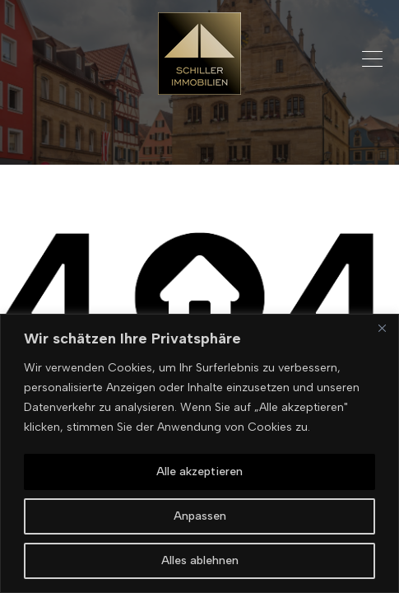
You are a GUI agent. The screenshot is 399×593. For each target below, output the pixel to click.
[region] (199, 453)
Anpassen (200, 516)
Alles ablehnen (200, 560)
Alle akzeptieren (199, 472)
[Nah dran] (382, 328)
